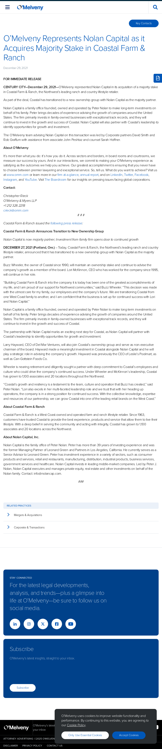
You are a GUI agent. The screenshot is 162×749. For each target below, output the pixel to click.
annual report (89, 174)
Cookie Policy (76, 725)
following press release (66, 223)
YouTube (31, 179)
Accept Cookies (129, 735)
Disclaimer (10, 746)
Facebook (142, 174)
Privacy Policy (32, 746)
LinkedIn (117, 174)
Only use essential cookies (85, 735)
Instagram (10, 179)
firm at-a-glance (67, 174)
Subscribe (23, 688)
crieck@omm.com (15, 210)
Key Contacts (144, 23)
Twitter (128, 174)
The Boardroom (55, 179)
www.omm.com (18, 174)
